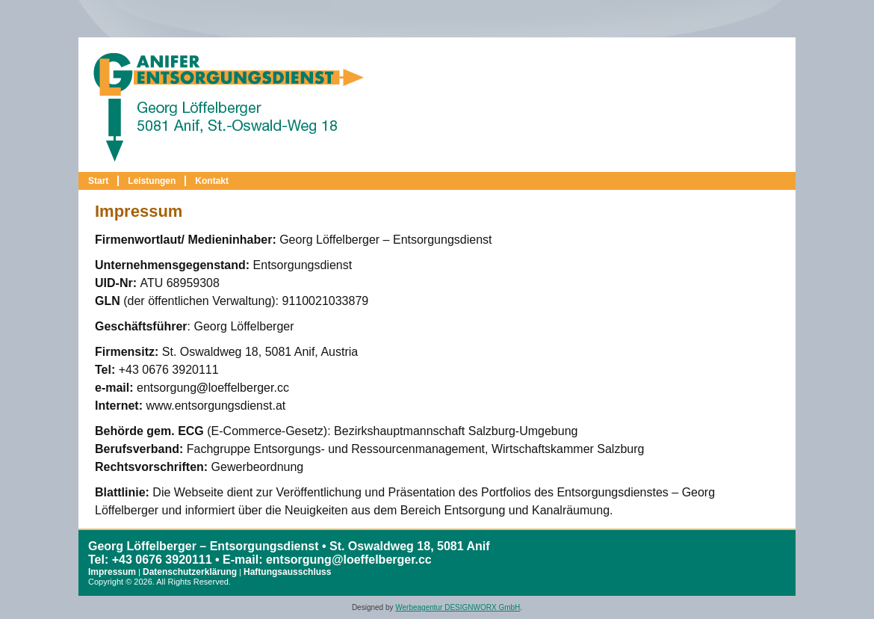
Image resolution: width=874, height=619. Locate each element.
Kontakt (212, 181)
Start (98, 181)
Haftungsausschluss (287, 572)
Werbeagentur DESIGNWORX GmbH (457, 607)
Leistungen (152, 181)
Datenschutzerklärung (190, 572)
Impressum (112, 572)
